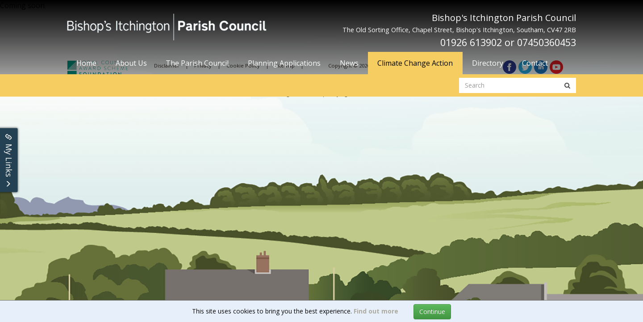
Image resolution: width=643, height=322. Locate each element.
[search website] (509, 85)
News (349, 63)
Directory (487, 63)
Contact (535, 63)
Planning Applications (284, 63)
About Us (131, 63)
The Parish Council (197, 63)
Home (86, 63)
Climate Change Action (415, 63)
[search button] (567, 85)
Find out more (376, 311)
